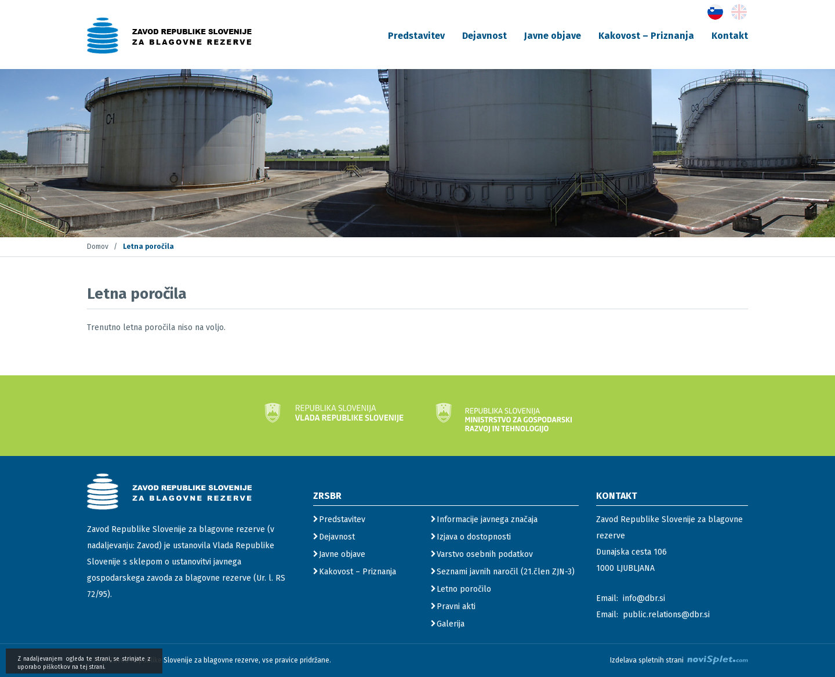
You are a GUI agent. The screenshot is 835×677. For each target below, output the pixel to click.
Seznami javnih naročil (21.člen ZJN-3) (506, 572)
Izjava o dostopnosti (474, 537)
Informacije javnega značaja (487, 519)
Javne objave (552, 36)
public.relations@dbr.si (666, 615)
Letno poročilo (464, 589)
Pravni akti (456, 606)
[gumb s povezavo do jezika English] (739, 12)
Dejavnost (484, 36)
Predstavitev (416, 36)
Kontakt (729, 36)
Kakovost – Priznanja (646, 36)
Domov (97, 246)
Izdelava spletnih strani (679, 660)
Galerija (450, 624)
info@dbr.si (644, 598)
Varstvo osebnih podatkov (485, 554)
